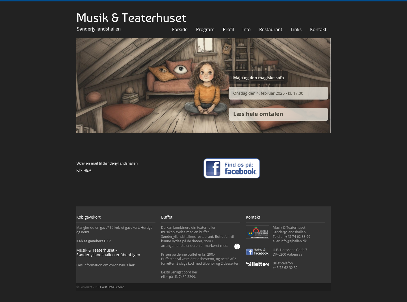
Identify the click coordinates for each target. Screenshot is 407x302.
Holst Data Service (112, 287)
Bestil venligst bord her (179, 272)
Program (205, 29)
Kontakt (318, 29)
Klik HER (83, 170)
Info (247, 29)
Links (296, 29)
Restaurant (270, 29)
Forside (180, 29)
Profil (228, 29)
